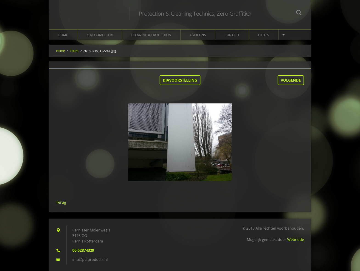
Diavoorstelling (180, 80)
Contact (232, 35)
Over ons (198, 35)
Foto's (263, 35)
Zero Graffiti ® (100, 35)
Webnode (295, 239)
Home (63, 35)
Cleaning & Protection (151, 35)
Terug (61, 202)
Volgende (291, 80)
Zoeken (299, 13)
